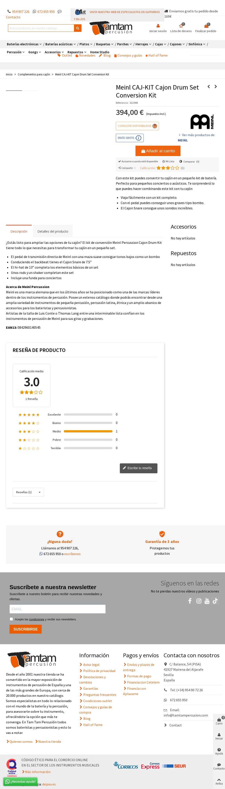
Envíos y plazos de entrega (138, 667)
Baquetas (103, 44)
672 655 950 (46, 11)
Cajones (176, 44)
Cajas (159, 44)
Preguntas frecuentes (97, 694)
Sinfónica (195, 44)
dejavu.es (49, 784)
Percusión (14, 52)
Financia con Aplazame (134, 691)
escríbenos (72, 554)
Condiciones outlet (95, 700)
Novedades (85, 55)
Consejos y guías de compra (95, 709)
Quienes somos (21, 741)
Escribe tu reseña (137, 468)
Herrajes (142, 44)
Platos (84, 44)
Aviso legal (89, 664)
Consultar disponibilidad (134, 126)
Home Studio (99, 52)
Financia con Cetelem (141, 682)
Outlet (64, 55)
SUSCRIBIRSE (26, 629)
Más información (37, 772)
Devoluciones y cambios (92, 679)
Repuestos (75, 52)
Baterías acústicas (59, 44)
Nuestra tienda (49, 741)
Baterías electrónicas (23, 44)
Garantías (88, 688)
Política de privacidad (97, 670)
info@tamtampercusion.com (186, 715)
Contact (173, 725)
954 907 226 (20, 11)
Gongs (33, 52)
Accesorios (53, 52)
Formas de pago (137, 676)
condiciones (36, 619)
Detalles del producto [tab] (52, 231)
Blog (105, 55)
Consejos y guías (128, 55)
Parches (123, 44)
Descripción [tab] (18, 231)
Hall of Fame (156, 55)
